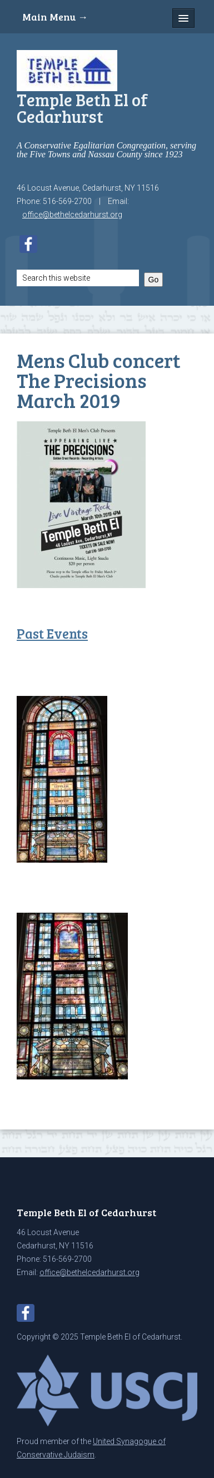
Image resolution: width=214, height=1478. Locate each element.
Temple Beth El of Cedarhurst (82, 107)
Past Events (52, 633)
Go (153, 279)
